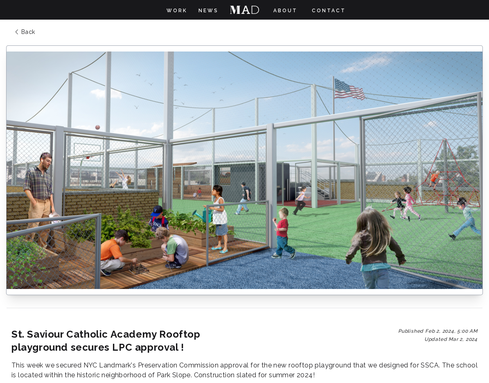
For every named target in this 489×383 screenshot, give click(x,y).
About (285, 10)
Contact (329, 10)
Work (177, 10)
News (208, 10)
